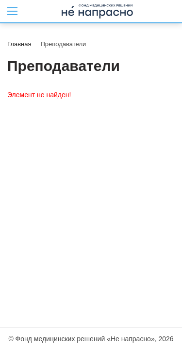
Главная (19, 44)
